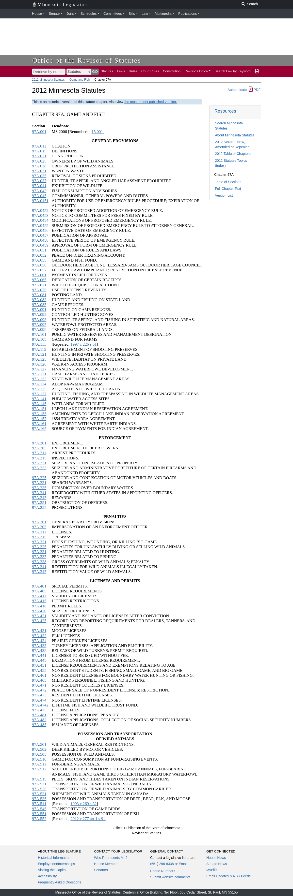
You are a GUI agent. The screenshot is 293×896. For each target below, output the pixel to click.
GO (95, 71)
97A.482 (39, 720)
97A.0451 (40, 200)
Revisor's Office (196, 71)
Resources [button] (225, 111)
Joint (70, 13)
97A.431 (39, 630)
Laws (121, 71)
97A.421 (39, 616)
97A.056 (39, 265)
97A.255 (39, 507)
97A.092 (39, 314)
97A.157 (39, 418)
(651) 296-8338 (162, 864)
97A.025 (39, 161)
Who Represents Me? (110, 858)
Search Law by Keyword (232, 71)
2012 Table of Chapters (233, 154)
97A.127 (39, 369)
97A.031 (39, 171)
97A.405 (39, 591)
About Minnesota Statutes (234, 135)
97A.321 (39, 542)
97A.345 (39, 571)
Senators (101, 870)
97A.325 (39, 546)
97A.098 (39, 329)
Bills (132, 13)
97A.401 (39, 586)
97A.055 (39, 260)
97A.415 (39, 601)
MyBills (211, 870)
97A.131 (39, 374)
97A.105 (39, 339)
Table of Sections (228, 182)
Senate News (216, 864)
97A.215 (39, 458)
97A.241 (39, 492)
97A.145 (39, 403)
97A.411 (39, 596)
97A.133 (39, 379)
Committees (112, 13)
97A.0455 (40, 225)
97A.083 (39, 299)
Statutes (107, 71)
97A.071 (39, 285)
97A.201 (39, 443)
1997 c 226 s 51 (83, 344)
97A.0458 (40, 240)
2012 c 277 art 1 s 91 (87, 818)
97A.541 (39, 803)
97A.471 (39, 685)
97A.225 (39, 477)
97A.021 (39, 156)
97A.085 (39, 304)
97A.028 (39, 166)
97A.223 (39, 468)
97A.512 (39, 769)
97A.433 (39, 635)
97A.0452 (40, 210)
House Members (106, 864)
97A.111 (39, 344)
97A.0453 (40, 215)
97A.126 (39, 364)
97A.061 (39, 275)
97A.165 (39, 428)
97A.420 (39, 611)
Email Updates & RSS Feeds (228, 876)
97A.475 (39, 710)
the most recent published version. (150, 102)
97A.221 (39, 463)
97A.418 (39, 606)
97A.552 (39, 818)
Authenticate (237, 90)
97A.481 (39, 715)
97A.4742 (40, 705)
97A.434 (39, 640)
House (37, 13)
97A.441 (39, 655)
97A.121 (39, 354)
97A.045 (39, 195)
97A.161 (39, 423)
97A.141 (39, 399)
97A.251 (39, 502)
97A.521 (39, 784)
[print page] (257, 71)
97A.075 (39, 290)
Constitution (172, 71)
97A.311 (39, 532)
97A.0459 (40, 245)
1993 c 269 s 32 (83, 803)
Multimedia (163, 13)
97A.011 (39, 146)
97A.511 (39, 764)
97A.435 (39, 645)
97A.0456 (40, 230)
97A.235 (39, 487)
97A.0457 (40, 235)
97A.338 (39, 561)
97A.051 (39, 250)
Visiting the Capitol (52, 870)
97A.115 (39, 349)
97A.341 (39, 566)
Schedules (89, 13)
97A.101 (39, 334)
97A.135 (39, 389)
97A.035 (39, 176)
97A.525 (39, 789)
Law (145, 13)
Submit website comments (170, 877)
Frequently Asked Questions (59, 882)
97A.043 (39, 191)
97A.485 (39, 724)
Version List (224, 195)
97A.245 (39, 497)
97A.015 (39, 151)
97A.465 (39, 680)
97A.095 (39, 324)
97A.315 (39, 537)
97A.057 (39, 270)
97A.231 (39, 482)
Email (183, 864)
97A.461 (39, 675)
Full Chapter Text (228, 189)
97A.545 (39, 809)
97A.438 (39, 650)
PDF (254, 90)
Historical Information (54, 858)
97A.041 (39, 185)
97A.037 (39, 180)
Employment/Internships (56, 864)
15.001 (97, 131)
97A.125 (39, 359)
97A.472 (39, 690)
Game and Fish (79, 79)
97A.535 (39, 798)
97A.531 (39, 794)
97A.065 (39, 280)
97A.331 (39, 551)
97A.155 (39, 413)
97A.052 (39, 255)
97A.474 (39, 700)
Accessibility (47, 876)
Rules (133, 71)
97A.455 (39, 670)
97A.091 (39, 309)
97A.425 (39, 620)
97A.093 (39, 319)
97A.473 (39, 695)
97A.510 (39, 759)
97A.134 (39, 384)
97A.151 (39, 408)
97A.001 (39, 131)
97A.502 (39, 749)
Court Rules (150, 71)
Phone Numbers (162, 871)
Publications (187, 13)
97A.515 (39, 779)
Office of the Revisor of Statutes (86, 60)
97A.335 (39, 556)
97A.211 (39, 453)
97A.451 (39, 665)
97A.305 (39, 527)
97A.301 (39, 522)
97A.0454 (40, 220)
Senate (54, 13)
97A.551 (39, 813)
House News (216, 858)
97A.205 (39, 448)
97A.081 (39, 295)
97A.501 (39, 744)
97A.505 (39, 754)
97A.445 (39, 660)
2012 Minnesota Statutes (48, 79)
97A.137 (39, 394)
